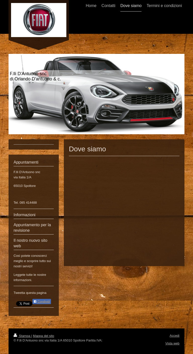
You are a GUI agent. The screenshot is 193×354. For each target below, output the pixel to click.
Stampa (22, 336)
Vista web (172, 343)
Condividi (41, 301)
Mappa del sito (43, 336)
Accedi (174, 335)
